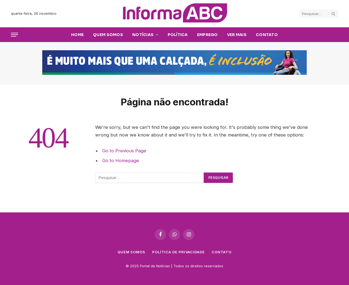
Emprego (207, 34)
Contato (267, 34)
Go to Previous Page (124, 150)
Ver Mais (236, 34)
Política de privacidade (178, 252)
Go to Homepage (120, 160)
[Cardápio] (14, 35)
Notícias (143, 34)
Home (77, 34)
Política (178, 34)
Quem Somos (108, 34)
